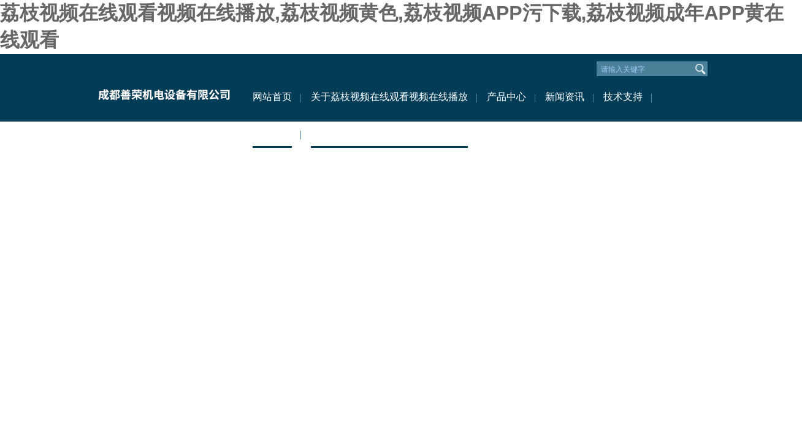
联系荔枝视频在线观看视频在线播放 (389, 133)
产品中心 (506, 96)
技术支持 (623, 96)
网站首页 (272, 96)
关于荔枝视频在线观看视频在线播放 (389, 96)
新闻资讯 (564, 96)
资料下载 (272, 133)
